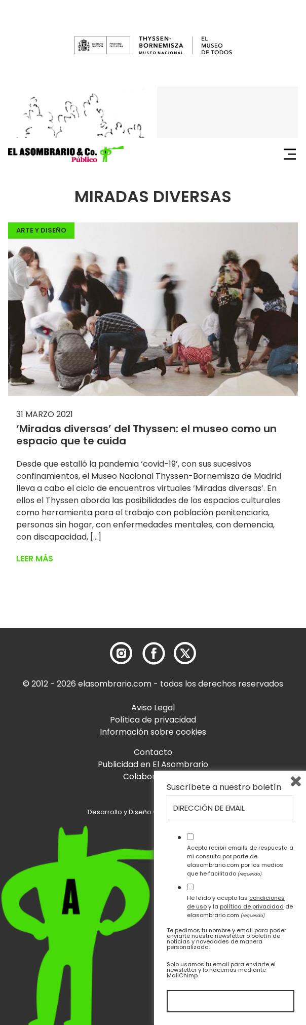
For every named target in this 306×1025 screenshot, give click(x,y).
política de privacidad (252, 906)
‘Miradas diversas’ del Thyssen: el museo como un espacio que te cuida (146, 435)
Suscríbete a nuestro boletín (224, 787)
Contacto (153, 752)
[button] (66, 154)
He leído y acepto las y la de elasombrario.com (240, 906)
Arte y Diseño (41, 230)
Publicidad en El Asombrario (153, 764)
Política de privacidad (153, 720)
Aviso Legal (153, 707)
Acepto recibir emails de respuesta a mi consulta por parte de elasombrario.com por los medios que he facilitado (240, 860)
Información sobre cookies (153, 732)
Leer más (34, 558)
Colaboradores (153, 776)
